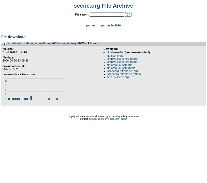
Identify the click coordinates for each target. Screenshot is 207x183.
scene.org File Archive (103, 6)
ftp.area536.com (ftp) (120, 64)
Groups (48, 43)
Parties (90, 25)
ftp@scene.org (96, 119)
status (124, 119)
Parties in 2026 (111, 25)
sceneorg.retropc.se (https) (124, 73)
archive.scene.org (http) (122, 58)
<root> (12, 43)
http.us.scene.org (118, 77)
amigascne (35, 43)
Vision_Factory (66, 43)
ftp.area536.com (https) (121, 67)
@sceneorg (113, 119)
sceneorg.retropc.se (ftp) (122, 70)
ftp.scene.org (115, 55)
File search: (82, 14)
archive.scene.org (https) (122, 61)
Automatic (115, 52)
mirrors (22, 43)
